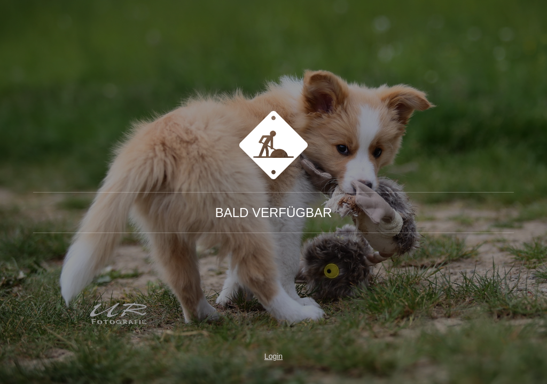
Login (273, 356)
